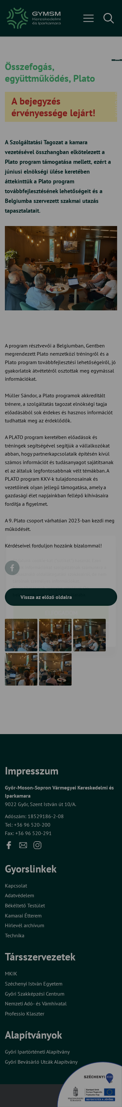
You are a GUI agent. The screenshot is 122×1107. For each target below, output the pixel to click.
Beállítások (61, 605)
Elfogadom (61, 586)
